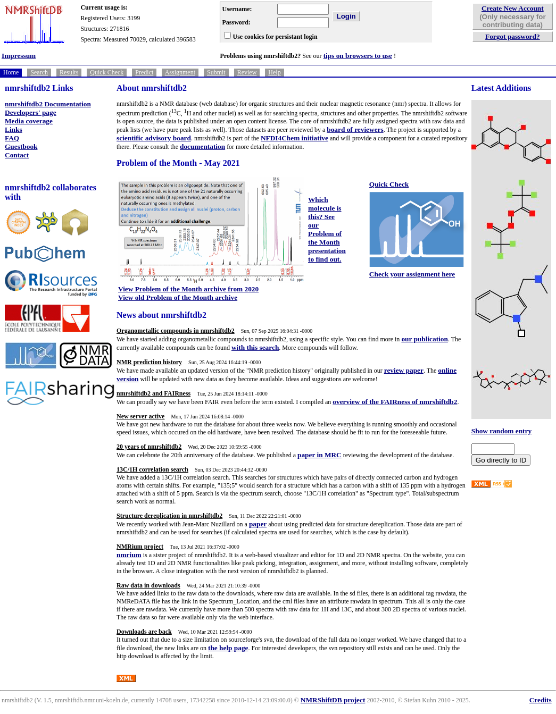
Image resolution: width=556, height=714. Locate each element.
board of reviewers (355, 129)
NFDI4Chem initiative (294, 138)
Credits (540, 700)
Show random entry (501, 431)
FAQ (12, 138)
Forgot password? (512, 36)
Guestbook (21, 146)
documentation (202, 146)
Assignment (180, 72)
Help (274, 72)
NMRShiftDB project (333, 700)
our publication (424, 339)
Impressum (19, 56)
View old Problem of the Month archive (177, 297)
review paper (404, 370)
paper (258, 524)
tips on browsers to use (357, 56)
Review (247, 72)
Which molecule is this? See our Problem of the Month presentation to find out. (327, 229)
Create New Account (513, 8)
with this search (255, 347)
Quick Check (106, 72)
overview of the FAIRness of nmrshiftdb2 (395, 402)
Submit (216, 72)
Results (69, 72)
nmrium (129, 555)
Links (13, 129)
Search (39, 72)
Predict (144, 72)
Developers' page (30, 112)
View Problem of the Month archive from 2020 (188, 289)
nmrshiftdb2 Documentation (48, 104)
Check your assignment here (412, 274)
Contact (17, 155)
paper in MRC (319, 455)
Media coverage (29, 121)
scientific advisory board (154, 138)
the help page (228, 648)
